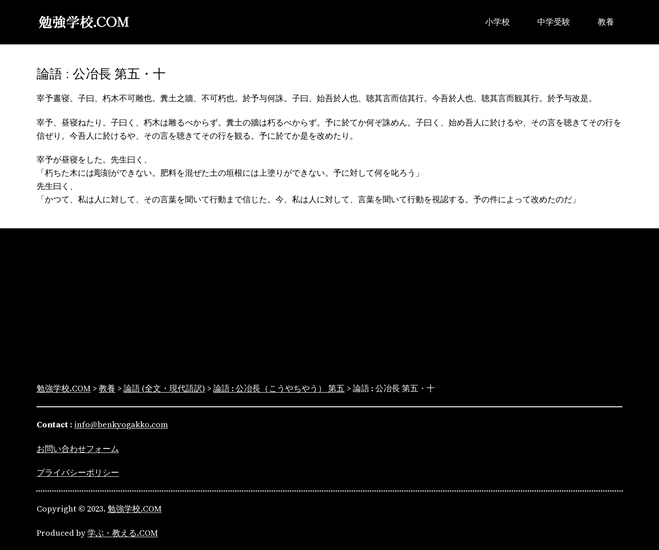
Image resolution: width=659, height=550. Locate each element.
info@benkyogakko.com (121, 424)
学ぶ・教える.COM (122, 533)
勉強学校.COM (135, 508)
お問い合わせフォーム (78, 448)
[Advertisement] (329, 307)
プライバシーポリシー (78, 472)
